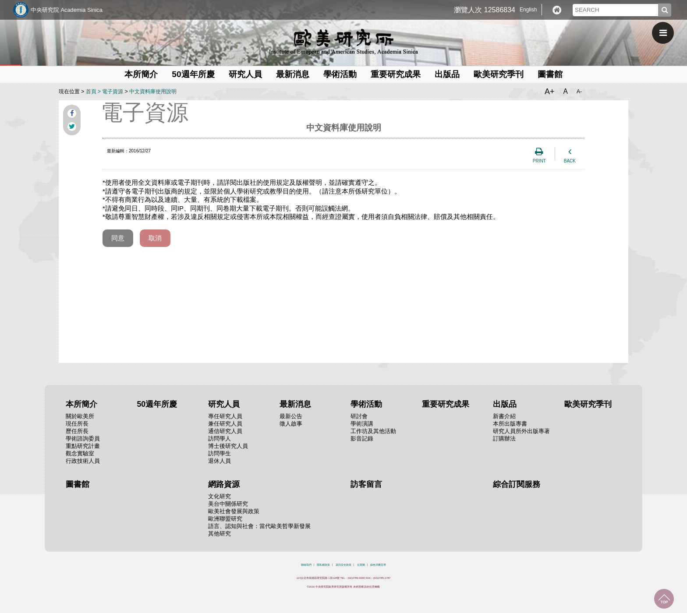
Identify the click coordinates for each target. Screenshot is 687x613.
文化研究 (219, 496)
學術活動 (340, 74)
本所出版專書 (510, 423)
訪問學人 (219, 438)
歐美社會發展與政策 (233, 511)
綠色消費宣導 (378, 565)
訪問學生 (219, 453)
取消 (155, 238)
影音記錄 (362, 438)
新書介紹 (504, 416)
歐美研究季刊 (499, 74)
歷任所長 (77, 431)
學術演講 (362, 423)
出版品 (447, 74)
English (528, 10)
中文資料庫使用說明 (153, 91)
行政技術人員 (83, 461)
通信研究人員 (225, 431)
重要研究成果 (396, 74)
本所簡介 (141, 74)
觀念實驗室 (80, 453)
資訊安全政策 (343, 565)
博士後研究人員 (228, 446)
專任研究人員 (225, 416)
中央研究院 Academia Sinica (67, 10)
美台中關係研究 (228, 503)
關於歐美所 (80, 416)
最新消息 (292, 74)
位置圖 (361, 565)
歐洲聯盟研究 (225, 518)
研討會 (359, 416)
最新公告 (291, 416)
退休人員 (219, 461)
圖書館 (550, 74)
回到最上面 (664, 599)
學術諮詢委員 (83, 438)
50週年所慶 (193, 74)
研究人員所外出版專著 (521, 431)
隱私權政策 (323, 565)
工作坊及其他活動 (373, 431)
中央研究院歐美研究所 (343, 41)
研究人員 (245, 74)
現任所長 (77, 423)
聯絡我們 (306, 565)
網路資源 (224, 484)
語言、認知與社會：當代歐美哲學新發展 (259, 526)
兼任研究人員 (225, 423)
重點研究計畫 (83, 446)
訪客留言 (366, 484)
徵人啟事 (291, 423)
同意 (117, 238)
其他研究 (219, 533)
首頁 (91, 91)
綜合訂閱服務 (516, 484)
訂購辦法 (504, 438)
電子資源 (112, 91)
